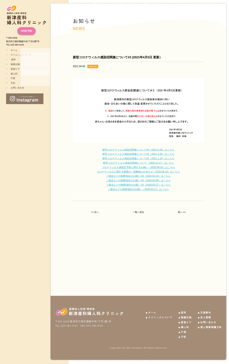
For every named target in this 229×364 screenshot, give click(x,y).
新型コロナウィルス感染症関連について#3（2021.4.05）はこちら (138, 154)
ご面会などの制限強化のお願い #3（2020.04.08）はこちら (138, 180)
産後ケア (13, 69)
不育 (11, 78)
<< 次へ (95, 212)
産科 (11, 59)
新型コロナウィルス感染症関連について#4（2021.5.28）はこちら (138, 149)
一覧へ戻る (138, 212)
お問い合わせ (15, 88)
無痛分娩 (13, 64)
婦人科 (12, 73)
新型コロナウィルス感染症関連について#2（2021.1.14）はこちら (138, 158)
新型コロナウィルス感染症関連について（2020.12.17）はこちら (138, 163)
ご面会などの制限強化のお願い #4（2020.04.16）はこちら (138, 176)
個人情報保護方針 (211, 325)
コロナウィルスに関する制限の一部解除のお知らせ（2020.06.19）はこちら (138, 171)
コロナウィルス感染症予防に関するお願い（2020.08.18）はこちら (138, 167)
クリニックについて (18, 55)
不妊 (11, 83)
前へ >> (182, 212)
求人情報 (205, 315)
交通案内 (205, 311)
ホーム (12, 50)
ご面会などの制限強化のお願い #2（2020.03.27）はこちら (138, 185)
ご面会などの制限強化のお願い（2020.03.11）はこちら (138, 189)
